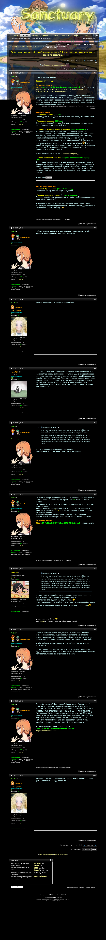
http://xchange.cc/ (79, 89)
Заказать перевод (70, 153)
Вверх (94, 849)
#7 (95, 568)
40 (20, 347)
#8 (95, 629)
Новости (15, 35)
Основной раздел (26, 47)
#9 (95, 701)
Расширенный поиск (89, 38)
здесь (42, 621)
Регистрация (89, 44)
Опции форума (35, 38)
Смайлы (37, 866)
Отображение (90, 69)
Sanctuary (38, 47)
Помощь (78, 44)
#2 (95, 228)
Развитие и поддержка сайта (55, 65)
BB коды (37, 863)
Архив (88, 887)
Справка (27, 38)
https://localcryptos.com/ (60, 89)
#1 (95, 73)
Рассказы (66, 35)
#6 (95, 494)
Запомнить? (52, 47)
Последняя (91, 61)
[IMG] (36, 868)
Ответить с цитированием (87, 224)
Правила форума (40, 876)
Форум (25, 35)
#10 (94, 775)
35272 (21, 124)
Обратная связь (72, 887)
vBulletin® (54, 897)
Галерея (35, 35)
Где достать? (41, 89)
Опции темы (67, 69)
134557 (21, 408)
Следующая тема (60, 854)
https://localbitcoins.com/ (46, 731)
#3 (95, 299)
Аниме (45, 35)
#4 (95, 368)
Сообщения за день (17, 38)
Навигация (46, 38)
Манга (56, 35)
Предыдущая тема (46, 854)
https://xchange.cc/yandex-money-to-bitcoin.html (56, 91)
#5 (95, 423)
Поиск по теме (78, 69)
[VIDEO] (37, 870)
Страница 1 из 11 (69, 60)
